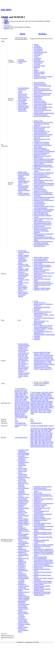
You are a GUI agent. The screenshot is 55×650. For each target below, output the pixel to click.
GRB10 (46, 398)
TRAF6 (40, 412)
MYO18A (21, 405)
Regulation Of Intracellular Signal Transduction (23, 462)
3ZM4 (35, 434)
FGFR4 (27, 397)
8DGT (39, 445)
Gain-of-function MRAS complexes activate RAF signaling (23, 294)
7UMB (44, 443)
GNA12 (21, 399)
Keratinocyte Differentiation (41, 150)
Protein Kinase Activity (22, 90)
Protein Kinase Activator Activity (43, 104)
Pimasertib (37, 339)
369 (16, 419)
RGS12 (22, 411)
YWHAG (25, 417)
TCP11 (44, 410)
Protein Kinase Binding (40, 102)
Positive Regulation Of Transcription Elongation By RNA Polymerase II (44, 159)
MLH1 (28, 403)
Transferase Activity (23, 106)
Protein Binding (22, 100)
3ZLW (47, 433)
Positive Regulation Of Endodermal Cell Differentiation (43, 234)
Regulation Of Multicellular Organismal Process (23, 602)
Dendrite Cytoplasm (39, 72)
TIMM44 (17, 416)
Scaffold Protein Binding (40, 114)
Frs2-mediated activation (40, 259)
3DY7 (42, 428)
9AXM (25, 437)
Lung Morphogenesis (39, 203)
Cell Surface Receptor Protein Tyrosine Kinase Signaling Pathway (23, 620)
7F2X (49, 440)
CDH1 (40, 395)
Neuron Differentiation (40, 148)
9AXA (47, 445)
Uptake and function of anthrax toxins (44, 262)
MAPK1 (50, 401)
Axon (35, 69)
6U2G (38, 439)
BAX (35, 394)
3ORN (32, 431)
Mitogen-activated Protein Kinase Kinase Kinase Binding (43, 107)
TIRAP (22, 416)
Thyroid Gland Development (42, 153)
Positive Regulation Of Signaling (23, 543)
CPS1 (24, 394)
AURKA (51, 392)
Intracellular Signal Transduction (23, 450)
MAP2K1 (42, 34)
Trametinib (37, 336)
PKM (16, 410)
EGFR (47, 397)
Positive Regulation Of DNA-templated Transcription (42, 175)
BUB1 (32, 395)
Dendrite (36, 70)
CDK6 (20, 393)
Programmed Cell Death (40, 520)
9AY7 (48, 446)
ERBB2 (36, 398)
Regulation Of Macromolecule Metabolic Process (23, 575)
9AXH (32, 446)
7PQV (40, 443)
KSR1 (43, 400)
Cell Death (37, 521)
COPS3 (21, 394)
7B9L (46, 440)
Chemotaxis (37, 125)
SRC (36, 410)
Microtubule (37, 59)
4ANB (50, 434)
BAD (16, 391)
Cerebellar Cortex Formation (42, 143)
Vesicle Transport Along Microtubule (44, 183)
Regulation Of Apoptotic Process (43, 532)
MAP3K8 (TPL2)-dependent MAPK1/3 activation (41, 270)
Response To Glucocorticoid (41, 198)
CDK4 (16, 393)
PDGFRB (17, 408)
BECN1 (20, 391)
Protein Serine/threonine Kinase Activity (22, 94)
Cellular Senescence (39, 226)
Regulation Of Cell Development (43, 581)
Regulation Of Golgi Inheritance (43, 224)
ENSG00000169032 (35, 423)
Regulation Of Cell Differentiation (43, 566)
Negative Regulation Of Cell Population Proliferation (41, 132)
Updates (6, 23)
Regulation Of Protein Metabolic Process (23, 570)
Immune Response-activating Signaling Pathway (42, 594)
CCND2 (25, 391)
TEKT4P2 (17, 414)
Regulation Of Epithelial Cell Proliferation (22, 563)
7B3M (36, 440)
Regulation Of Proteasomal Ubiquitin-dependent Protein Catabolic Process (23, 181)
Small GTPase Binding (40, 105)
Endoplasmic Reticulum (40, 52)
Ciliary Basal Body (39, 73)
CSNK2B (17, 396)
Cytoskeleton (37, 58)
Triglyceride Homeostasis (41, 212)
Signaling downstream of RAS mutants (23, 279)
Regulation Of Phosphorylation (42, 592)
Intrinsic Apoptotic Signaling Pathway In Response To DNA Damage (24, 524)
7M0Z (32, 443)
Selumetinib (37, 337)
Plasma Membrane (39, 61)
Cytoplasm (21, 59)
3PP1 (39, 431)
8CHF (32, 445)
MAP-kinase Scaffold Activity (42, 95)
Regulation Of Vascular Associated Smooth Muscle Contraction (43, 123)
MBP (31, 404)
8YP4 (43, 445)
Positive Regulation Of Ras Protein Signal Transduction (43, 181)
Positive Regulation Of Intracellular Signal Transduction (23, 535)
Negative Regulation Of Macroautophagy (23, 598)
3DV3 (38, 428)
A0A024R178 (18, 425)
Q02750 (51, 425)
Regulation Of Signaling (22, 505)
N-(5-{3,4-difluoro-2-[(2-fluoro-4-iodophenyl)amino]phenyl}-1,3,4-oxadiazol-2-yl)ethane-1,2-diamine (43, 327)
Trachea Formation (39, 205)
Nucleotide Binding (23, 88)
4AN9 (46, 434)
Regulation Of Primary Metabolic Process (23, 630)
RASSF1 (17, 411)
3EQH (43, 430)
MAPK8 (43, 403)
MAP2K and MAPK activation (42, 265)
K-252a (36, 301)
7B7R (39, 440)
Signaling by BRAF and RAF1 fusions (23, 269)
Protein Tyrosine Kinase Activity (43, 93)
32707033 (47, 21)
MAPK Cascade (22, 172)
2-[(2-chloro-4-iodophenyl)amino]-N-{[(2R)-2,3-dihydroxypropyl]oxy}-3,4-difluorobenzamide (44, 320)
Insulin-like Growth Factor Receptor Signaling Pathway (44, 185)
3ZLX (51, 433)
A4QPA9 (41, 425)
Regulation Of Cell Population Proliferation (23, 485)
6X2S (49, 439)
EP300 (32, 398)
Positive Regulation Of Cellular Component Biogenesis (23, 581)
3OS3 (35, 431)
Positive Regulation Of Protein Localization (23, 615)
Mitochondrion (22, 61)
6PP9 (50, 437)
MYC (16, 405)
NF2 (16, 407)
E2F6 (26, 396)
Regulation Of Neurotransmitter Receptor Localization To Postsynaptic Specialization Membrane (42, 230)
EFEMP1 (17, 397)
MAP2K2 (27, 402)
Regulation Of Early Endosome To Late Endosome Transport (43, 242)
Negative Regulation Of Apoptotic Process (24, 194)
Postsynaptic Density (39, 66)
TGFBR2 (49, 410)
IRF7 (20, 400)
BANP (32, 394)
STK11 (24, 413)
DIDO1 (22, 396)
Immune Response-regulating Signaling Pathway (42, 586)
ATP (19, 320)
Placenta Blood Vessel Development (44, 209)
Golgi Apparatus (38, 53)
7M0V (40, 442)
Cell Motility (37, 195)
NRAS (19, 407)
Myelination (37, 168)
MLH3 (35, 404)
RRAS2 (17, 413)
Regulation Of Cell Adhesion (23, 559)
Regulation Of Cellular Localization (24, 595)
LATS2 (17, 402)
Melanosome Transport (40, 154)
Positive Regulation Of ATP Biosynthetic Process (41, 245)
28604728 (36, 385)
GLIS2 (17, 399)
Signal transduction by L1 (41, 260)
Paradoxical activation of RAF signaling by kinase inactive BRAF (23, 274)
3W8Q (36, 433)
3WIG (40, 433)
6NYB (47, 437)
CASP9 (36, 395)
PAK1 (50, 404)
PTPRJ (32, 409)
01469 (32, 421)
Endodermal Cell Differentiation (43, 165)
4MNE (40, 436)
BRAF (49, 394)
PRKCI (47, 407)
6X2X (32, 440)
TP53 (25, 416)
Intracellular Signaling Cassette (23, 456)
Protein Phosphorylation (22, 611)
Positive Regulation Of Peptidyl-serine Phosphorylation (23, 187)
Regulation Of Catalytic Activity (23, 553)
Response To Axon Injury (41, 191)
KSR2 (47, 400)
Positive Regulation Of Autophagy (43, 134)
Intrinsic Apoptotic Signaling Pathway (23, 519)
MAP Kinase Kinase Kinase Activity (23, 97)
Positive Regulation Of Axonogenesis (44, 197)
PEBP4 (47, 406)
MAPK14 (33, 403)
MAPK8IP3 (49, 403)
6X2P (46, 439)
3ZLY (32, 434)
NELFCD (26, 405)
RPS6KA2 (41, 409)
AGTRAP (17, 390)
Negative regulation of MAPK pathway (23, 256)
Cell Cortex (37, 64)
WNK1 (20, 417)
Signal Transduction (23, 173)
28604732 (42, 385)
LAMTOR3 (33, 401)
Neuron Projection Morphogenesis (43, 194)
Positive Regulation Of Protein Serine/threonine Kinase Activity (43, 222)
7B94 (42, 440)
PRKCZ (51, 407)
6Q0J (31, 439)
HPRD (6, 28)
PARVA (32, 406)
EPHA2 (22, 397)
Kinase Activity (22, 104)
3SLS (42, 431)
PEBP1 (42, 406)
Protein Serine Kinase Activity (22, 110)
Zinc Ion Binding (23, 103)
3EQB (49, 428)
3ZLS (43, 433)
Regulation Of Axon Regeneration (43, 192)
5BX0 (32, 437)
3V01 (45, 431)
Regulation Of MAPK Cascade (42, 518)
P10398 (25, 425)
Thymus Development (40, 189)
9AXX (40, 446)
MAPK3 (38, 403)
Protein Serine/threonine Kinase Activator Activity (42, 110)
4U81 (50, 436)
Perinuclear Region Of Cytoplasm (43, 76)
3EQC (53, 428)
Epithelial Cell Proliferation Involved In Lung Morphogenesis (44, 207)
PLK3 (38, 407)
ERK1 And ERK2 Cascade (41, 214)
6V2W (42, 439)
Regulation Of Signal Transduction (24, 478)
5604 (31, 419)
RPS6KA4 (47, 409)
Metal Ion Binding (23, 108)
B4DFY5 (46, 425)
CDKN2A (49, 395)
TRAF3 (36, 412)
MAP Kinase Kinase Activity (42, 88)
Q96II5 (17, 426)
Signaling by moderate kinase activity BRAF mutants (22, 261)
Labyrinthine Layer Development (43, 211)
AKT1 (22, 390)
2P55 (34, 428)
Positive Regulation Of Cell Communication (41, 511)
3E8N (45, 428)
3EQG (39, 430)
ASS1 (25, 390)
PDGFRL (37, 406)
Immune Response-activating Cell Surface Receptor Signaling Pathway (44, 562)
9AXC (51, 445)
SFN (20, 413)
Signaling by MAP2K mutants (42, 288)
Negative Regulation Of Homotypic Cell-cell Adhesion (43, 162)
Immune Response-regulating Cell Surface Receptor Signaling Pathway (44, 549)
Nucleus (36, 44)
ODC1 (47, 404)
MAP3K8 (45, 401)
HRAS (25, 399)
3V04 (49, 431)
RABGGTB (25, 410)
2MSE (21, 437)
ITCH (36, 400)
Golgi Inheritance (38, 188)
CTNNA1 (42, 397)
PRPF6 (20, 410)
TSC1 (16, 417)
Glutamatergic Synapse (40, 78)
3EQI (46, 430)
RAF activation (22, 250)
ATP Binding (21, 101)
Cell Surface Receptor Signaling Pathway (23, 515)
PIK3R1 (27, 408)
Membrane (37, 67)
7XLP (47, 443)
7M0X (48, 442)
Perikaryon (37, 75)
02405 (16, 421)
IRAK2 (17, 400)
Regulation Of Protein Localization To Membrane (23, 586)
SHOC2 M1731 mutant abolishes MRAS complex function (22, 288)
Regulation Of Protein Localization (23, 549)
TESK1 (23, 414)
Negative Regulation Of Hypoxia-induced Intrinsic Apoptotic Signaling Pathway (44, 238)
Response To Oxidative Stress (42, 127)
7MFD (36, 443)
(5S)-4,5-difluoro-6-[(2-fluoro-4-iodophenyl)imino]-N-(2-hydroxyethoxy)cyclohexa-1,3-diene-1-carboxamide (44, 314)
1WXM (17, 437)
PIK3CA (22, 408)
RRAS (26, 411)
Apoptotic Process (39, 515)
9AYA (51, 446)
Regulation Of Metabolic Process (23, 528)
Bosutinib (36, 310)
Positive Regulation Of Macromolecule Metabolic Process (43, 559)
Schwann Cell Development (41, 142)
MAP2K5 (23, 403)
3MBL (50, 430)
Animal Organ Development (41, 564)
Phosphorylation (38, 567)
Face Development (39, 201)
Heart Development (39, 130)
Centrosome (37, 55)
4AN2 (39, 434)
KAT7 (39, 400)
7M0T (32, 442)
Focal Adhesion (38, 62)
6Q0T (35, 439)
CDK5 (44, 395)
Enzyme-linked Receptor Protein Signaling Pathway (23, 607)
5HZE (39, 437)
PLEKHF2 (33, 407)
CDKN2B (25, 393)
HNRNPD (51, 398)
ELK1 (50, 397)
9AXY (44, 446)
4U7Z (44, 436)
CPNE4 (37, 397)
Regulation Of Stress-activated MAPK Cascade (42, 156)
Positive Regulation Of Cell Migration (44, 151)
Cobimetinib (37, 308)
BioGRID (6, 27)
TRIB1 (45, 412)
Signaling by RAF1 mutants (41, 289)
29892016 (46, 382)
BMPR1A (44, 394)
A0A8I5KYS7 (34, 425)
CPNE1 (32, 397)
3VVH (32, 433)
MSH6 (39, 404)
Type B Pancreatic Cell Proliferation (44, 172)
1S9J (31, 428)
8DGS (36, 445)
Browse (6, 19)
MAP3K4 (39, 401)
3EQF (35, 430)
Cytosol (20, 62)
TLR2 (32, 412)
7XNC (51, 443)
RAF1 (36, 409)
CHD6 (16, 394)
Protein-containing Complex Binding (44, 113)
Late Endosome (38, 50)
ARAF (22, 34)
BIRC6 (39, 394)
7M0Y (51, 442)
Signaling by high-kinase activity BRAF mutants (24, 266)
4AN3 (43, 434)
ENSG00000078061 (20, 423)
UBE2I (49, 412)
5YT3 (43, 437)
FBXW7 (41, 398)
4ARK (32, 436)
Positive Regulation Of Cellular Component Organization (23, 490)
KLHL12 (24, 400)
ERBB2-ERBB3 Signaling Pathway (43, 166)
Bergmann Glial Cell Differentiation (44, 200)
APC (43, 392)
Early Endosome (38, 49)
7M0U (36, 442)
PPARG (42, 407)
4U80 (47, 436)
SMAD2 (32, 410)
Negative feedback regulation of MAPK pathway (42, 267)
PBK (28, 407)
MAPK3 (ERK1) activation (41, 257)
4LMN (36, 436)
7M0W (44, 442)
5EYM (36, 437)
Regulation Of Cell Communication (23, 502)
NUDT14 (24, 407)
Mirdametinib (37, 324)
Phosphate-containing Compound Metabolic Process (24, 625)
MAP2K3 (17, 403)
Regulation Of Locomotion (22, 566)
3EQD (32, 430)
